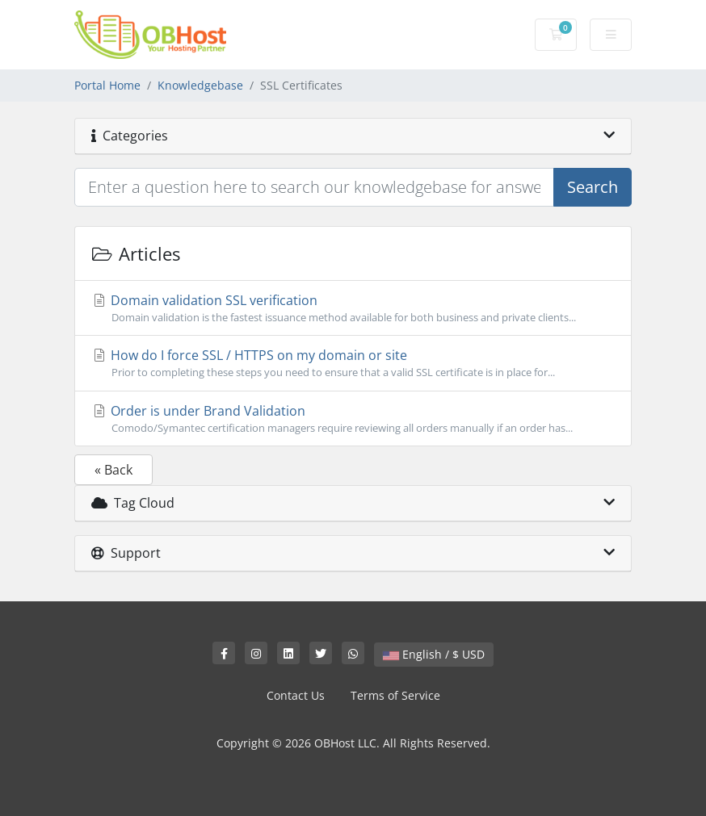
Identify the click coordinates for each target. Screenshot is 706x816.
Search (592, 187)
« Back (113, 470)
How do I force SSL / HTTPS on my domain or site (353, 363)
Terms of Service (395, 695)
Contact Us (296, 695)
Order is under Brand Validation (353, 419)
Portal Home (107, 85)
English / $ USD (434, 654)
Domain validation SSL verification (353, 308)
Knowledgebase (200, 85)
